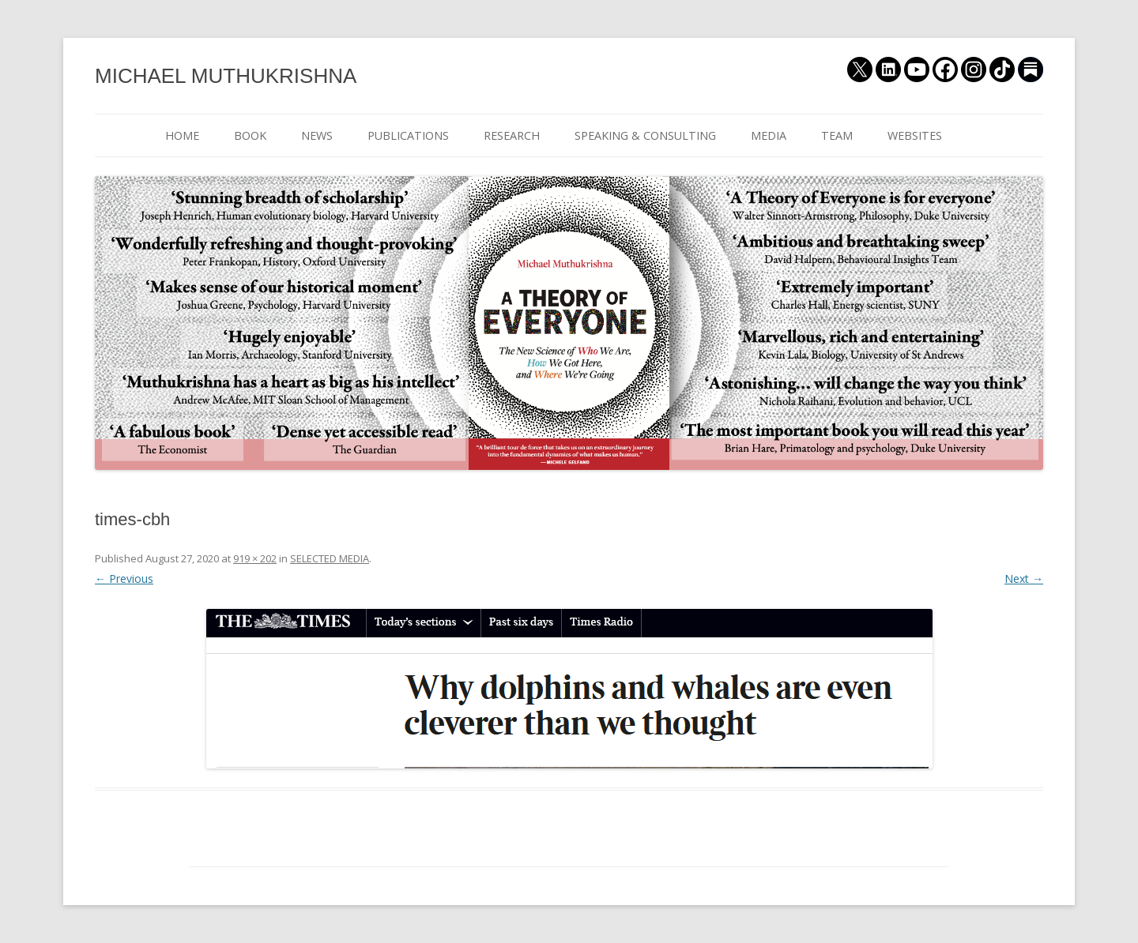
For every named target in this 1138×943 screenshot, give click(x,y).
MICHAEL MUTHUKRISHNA (225, 76)
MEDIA (768, 135)
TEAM (837, 135)
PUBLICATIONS (408, 135)
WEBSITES (914, 135)
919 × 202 (255, 558)
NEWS (317, 135)
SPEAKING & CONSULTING (645, 135)
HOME (182, 135)
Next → (1023, 578)
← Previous (124, 578)
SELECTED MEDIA (329, 558)
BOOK (250, 135)
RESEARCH (512, 135)
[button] (569, 688)
